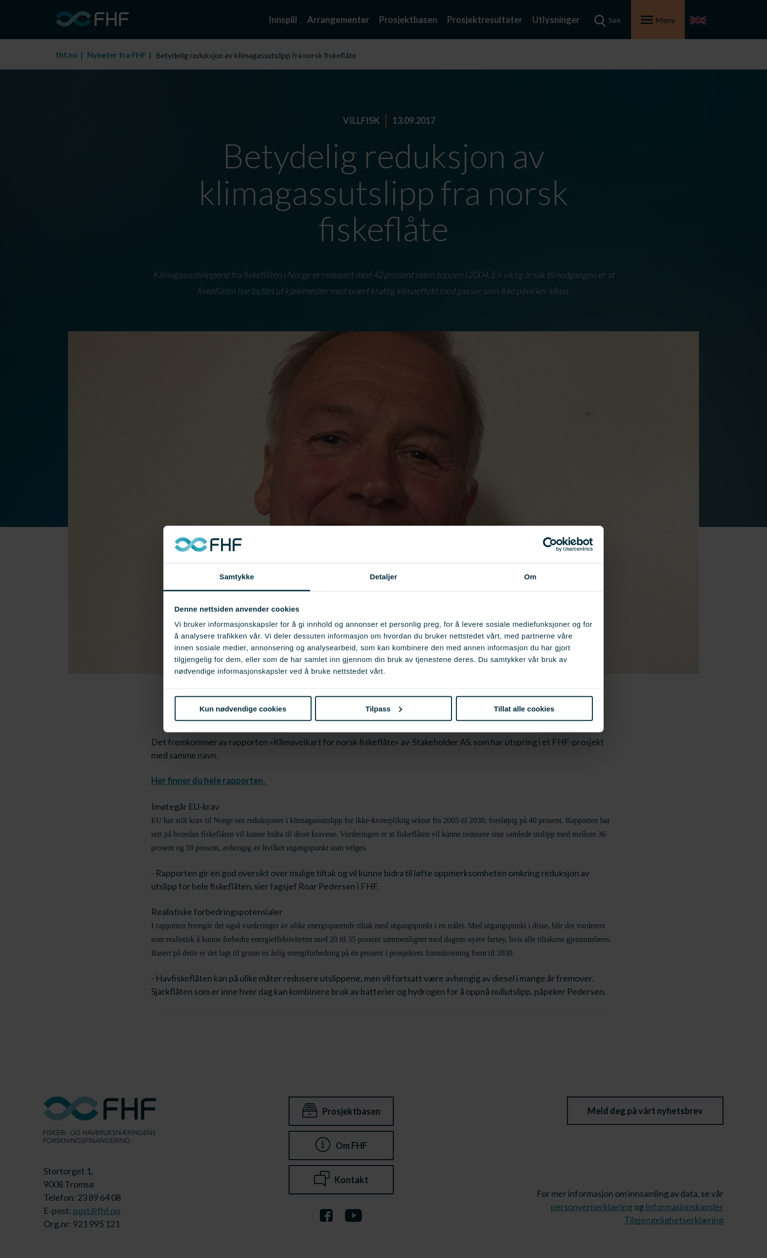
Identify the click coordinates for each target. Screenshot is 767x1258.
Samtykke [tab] (237, 576)
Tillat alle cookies (524, 708)
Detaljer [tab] (383, 576)
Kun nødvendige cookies (243, 708)
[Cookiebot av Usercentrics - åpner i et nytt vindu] (550, 544)
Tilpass (383, 708)
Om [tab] (530, 576)
